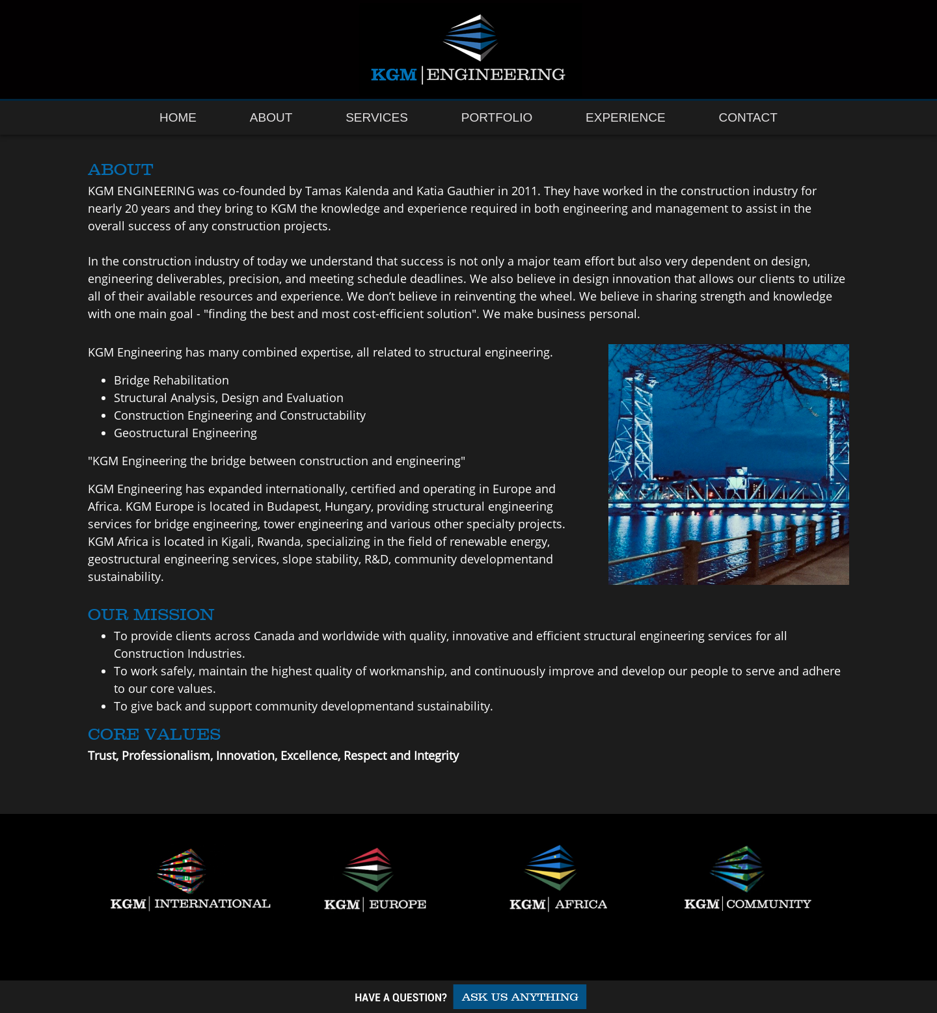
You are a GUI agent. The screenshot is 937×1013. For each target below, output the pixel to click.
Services (377, 117)
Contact (747, 117)
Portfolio (496, 117)
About (271, 117)
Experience (625, 117)
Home (178, 117)
